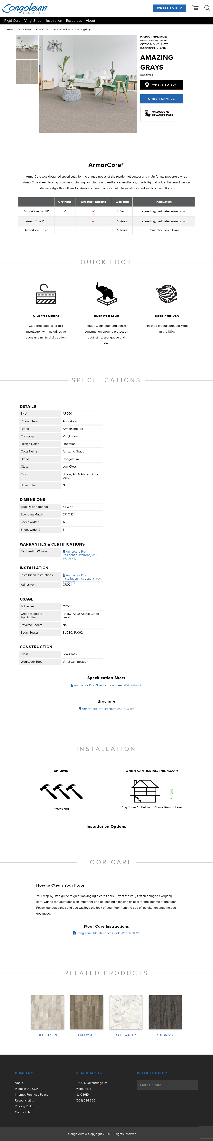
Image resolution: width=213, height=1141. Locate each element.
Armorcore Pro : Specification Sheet (106, 685)
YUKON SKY (165, 1035)
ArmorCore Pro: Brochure (106, 709)
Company (24, 1073)
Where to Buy (169, 8)
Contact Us (22, 1112)
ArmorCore (42, 29)
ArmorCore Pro (61, 29)
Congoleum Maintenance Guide (106, 933)
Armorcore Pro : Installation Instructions (82, 579)
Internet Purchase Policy (31, 1094)
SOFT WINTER (126, 1035)
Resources (74, 20)
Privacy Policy (24, 1106)
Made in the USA (26, 1089)
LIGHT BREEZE (48, 1035)
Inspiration (54, 20)
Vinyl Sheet (33, 20)
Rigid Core (12, 20)
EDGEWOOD (87, 1035)
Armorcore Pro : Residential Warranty (80, 555)
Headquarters (90, 1073)
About (90, 20)
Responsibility (24, 1100)
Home (9, 29)
